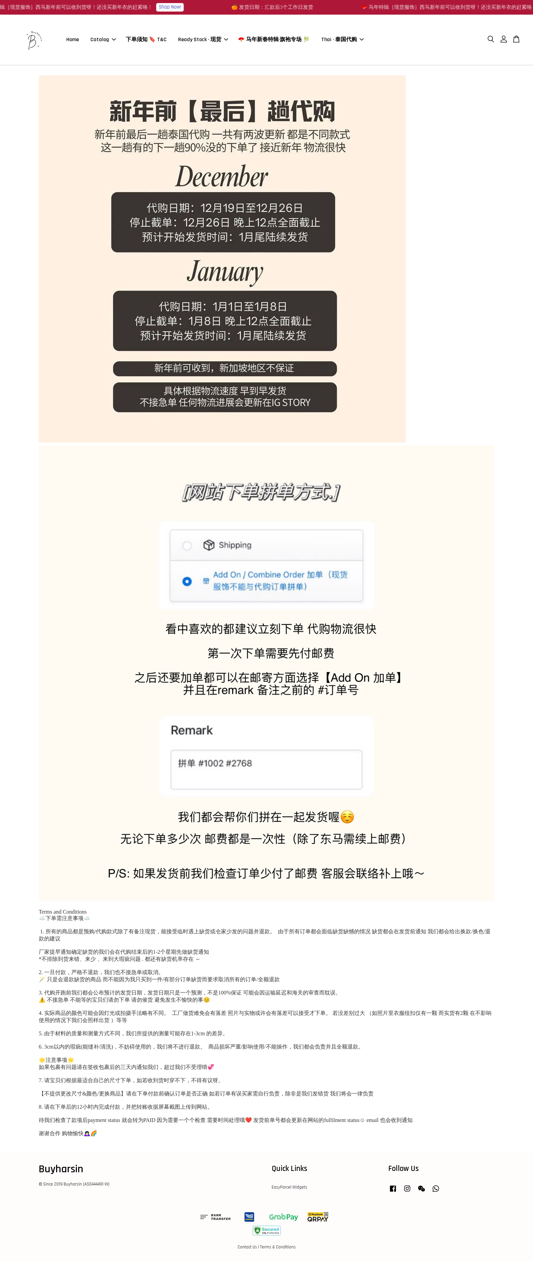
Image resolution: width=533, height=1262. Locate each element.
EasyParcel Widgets (289, 1188)
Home (72, 40)
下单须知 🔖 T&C (146, 40)
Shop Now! (174, 7)
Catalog (103, 40)
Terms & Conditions (278, 1247)
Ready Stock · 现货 (203, 40)
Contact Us (247, 1247)
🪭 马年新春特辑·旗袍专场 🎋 (274, 40)
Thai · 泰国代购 (342, 40)
